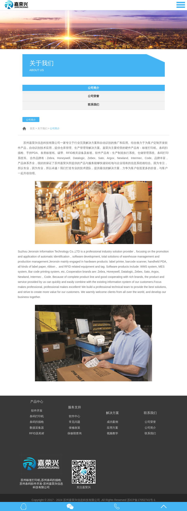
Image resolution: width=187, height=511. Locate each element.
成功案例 (112, 421)
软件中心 (74, 416)
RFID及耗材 (36, 433)
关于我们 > (43, 128)
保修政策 (74, 427)
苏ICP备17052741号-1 (141, 499)
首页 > (33, 128)
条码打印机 (37, 416)
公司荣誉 (93, 96)
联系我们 (93, 104)
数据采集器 (37, 427)
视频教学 (112, 433)
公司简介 (93, 87)
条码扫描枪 (37, 421)
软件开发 (36, 410)
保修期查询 (74, 433)
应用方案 (112, 427)
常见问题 (74, 421)
